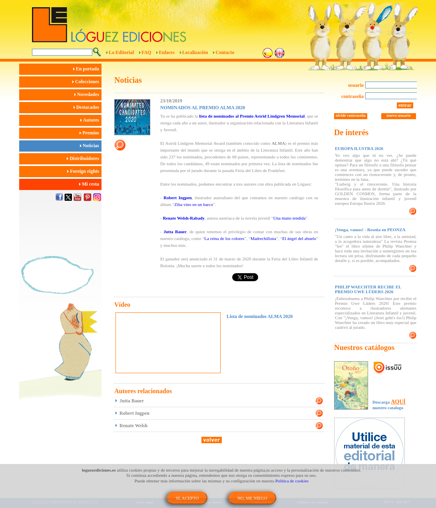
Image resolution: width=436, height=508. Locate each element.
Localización (195, 52)
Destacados (88, 107)
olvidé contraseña (351, 115)
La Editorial (121, 52)
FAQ (146, 52)
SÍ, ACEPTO (187, 498)
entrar (405, 105)
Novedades (88, 94)
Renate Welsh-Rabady (184, 218)
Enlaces (166, 52)
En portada (87, 69)
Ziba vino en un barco (193, 204)
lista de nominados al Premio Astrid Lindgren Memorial (252, 116)
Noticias (91, 145)
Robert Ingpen (177, 197)
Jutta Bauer (175, 231)
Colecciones (87, 81)
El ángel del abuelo (299, 238)
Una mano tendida (289, 218)
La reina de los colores (224, 238)
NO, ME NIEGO (252, 498)
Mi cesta (90, 184)
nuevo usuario (398, 115)
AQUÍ (398, 402)
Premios (91, 133)
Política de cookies (292, 480)
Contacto (224, 52)
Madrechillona (263, 238)
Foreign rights (84, 171)
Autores (91, 120)
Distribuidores (84, 158)
